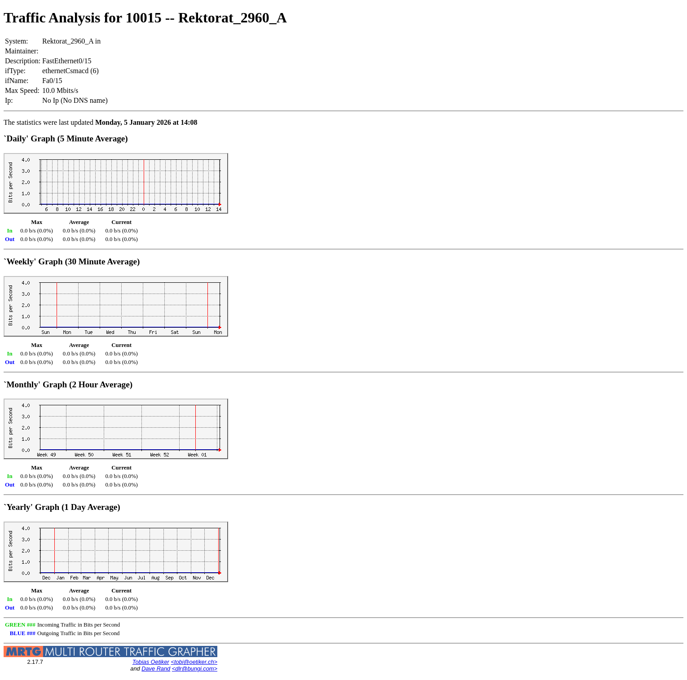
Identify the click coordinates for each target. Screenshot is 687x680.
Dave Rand (155, 668)
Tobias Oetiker (150, 661)
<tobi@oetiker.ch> (194, 661)
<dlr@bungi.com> (194, 668)
